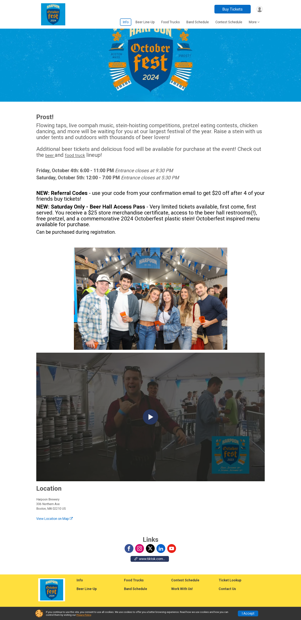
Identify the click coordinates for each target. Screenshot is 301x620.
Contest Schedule (228, 22)
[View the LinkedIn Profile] (160, 549)
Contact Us (227, 589)
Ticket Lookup (230, 580)
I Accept (248, 613)
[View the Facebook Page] (129, 549)
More (253, 22)
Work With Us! (182, 589)
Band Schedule (197, 22)
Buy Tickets (232, 9)
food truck (75, 156)
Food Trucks (170, 22)
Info (126, 22)
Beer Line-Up (145, 22)
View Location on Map (54, 519)
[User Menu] (259, 9)
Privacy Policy (83, 614)
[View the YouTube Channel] (171, 549)
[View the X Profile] (150, 549)
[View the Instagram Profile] (139, 549)
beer (50, 156)
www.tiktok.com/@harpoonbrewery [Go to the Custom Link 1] (151, 559)
